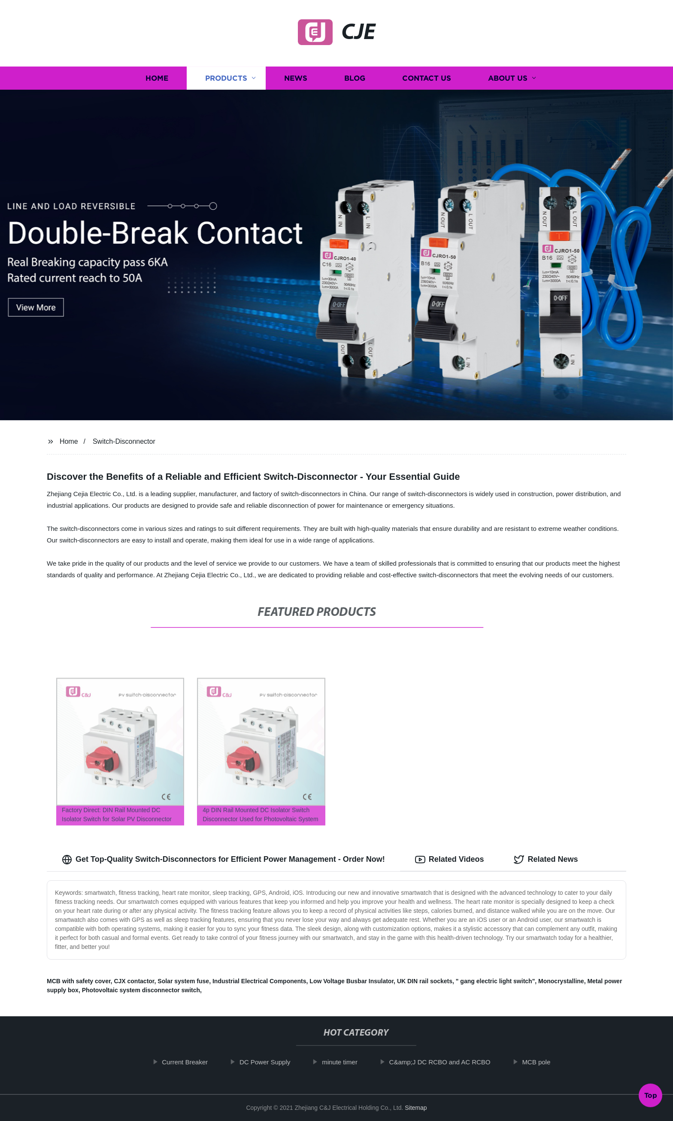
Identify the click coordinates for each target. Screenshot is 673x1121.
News (295, 78)
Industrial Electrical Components (259, 981)
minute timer (351, 1062)
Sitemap (416, 1107)
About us (507, 78)
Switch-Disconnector (124, 441)
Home (157, 78)
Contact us (426, 78)
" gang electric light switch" (495, 981)
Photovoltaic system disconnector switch (141, 990)
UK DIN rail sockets (424, 981)
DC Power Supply (276, 1062)
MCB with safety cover (79, 981)
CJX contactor (134, 981)
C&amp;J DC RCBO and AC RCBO (451, 1062)
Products (226, 78)
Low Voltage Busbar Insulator (351, 981)
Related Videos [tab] (449, 859)
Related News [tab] (546, 859)
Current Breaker (196, 1062)
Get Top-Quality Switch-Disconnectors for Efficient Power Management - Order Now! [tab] (223, 859)
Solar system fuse (183, 981)
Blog (354, 78)
